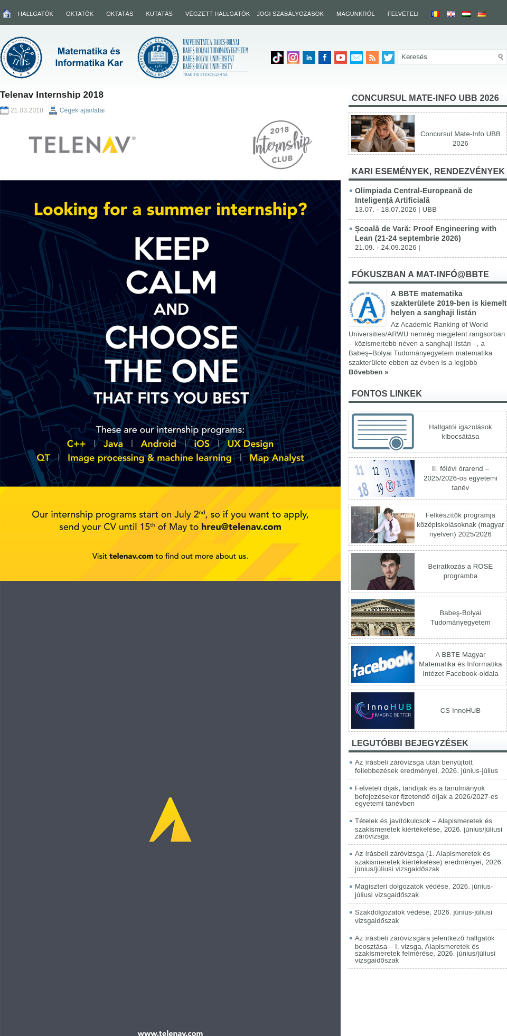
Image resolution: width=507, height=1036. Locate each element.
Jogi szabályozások (290, 14)
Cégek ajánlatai (82, 110)
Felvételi (403, 14)
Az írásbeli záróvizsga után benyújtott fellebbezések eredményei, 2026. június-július (426, 766)
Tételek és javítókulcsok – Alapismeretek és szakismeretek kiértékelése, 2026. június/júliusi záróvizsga (428, 828)
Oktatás (119, 14)
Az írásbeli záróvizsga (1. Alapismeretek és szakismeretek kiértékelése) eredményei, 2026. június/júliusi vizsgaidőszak (429, 861)
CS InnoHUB (460, 710)
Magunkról (355, 14)
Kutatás (159, 14)
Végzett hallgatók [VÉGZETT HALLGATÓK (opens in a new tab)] (217, 14)
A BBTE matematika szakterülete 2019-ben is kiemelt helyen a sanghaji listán (449, 303)
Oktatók (79, 14)
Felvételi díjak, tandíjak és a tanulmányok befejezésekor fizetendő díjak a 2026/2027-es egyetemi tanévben (426, 795)
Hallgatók (35, 14)
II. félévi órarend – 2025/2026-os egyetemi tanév (460, 478)
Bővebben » (369, 372)
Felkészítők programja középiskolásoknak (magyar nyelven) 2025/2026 (460, 524)
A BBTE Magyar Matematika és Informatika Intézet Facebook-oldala (460, 664)
